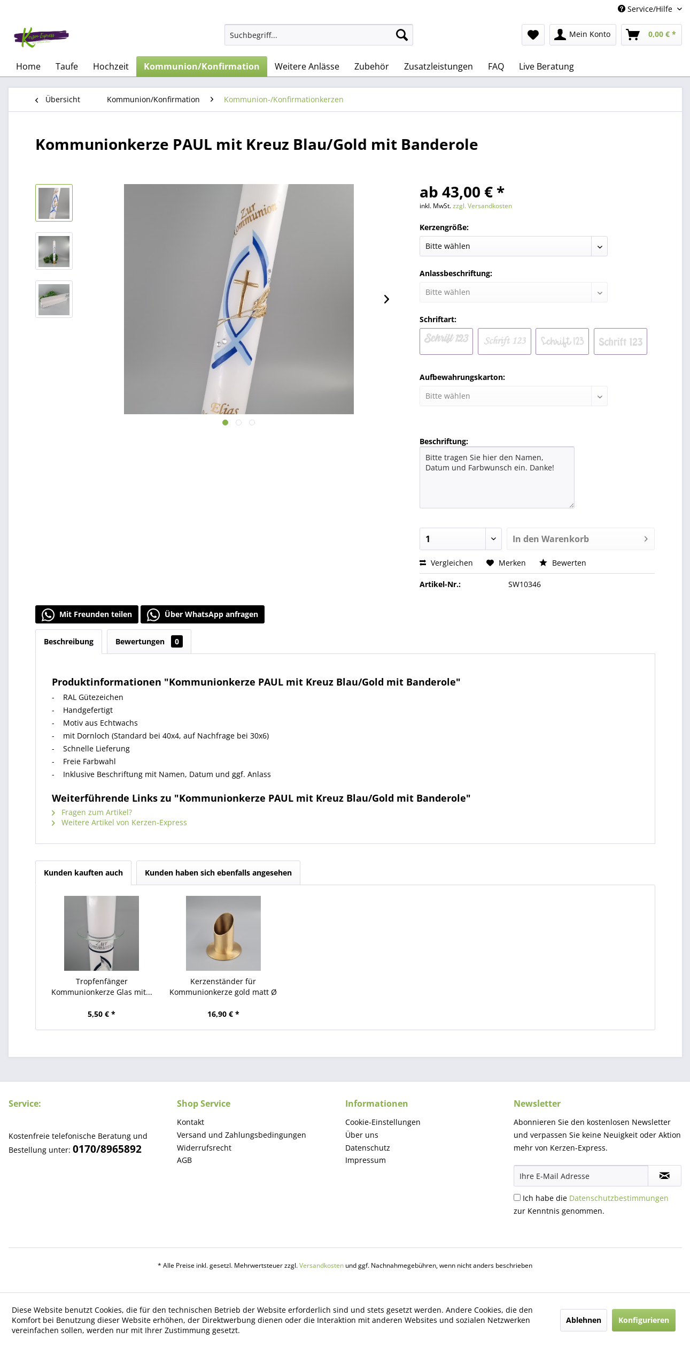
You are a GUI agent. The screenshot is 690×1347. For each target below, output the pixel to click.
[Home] (28, 66)
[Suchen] (402, 34)
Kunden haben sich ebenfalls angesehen (218, 872)
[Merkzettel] (533, 34)
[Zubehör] (372, 66)
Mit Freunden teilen (87, 614)
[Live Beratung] (546, 66)
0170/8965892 (107, 1149)
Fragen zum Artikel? (92, 812)
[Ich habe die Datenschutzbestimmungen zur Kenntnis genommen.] (517, 1197)
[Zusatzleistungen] (438, 66)
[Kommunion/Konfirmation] (201, 66)
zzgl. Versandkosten (482, 205)
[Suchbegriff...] (318, 34)
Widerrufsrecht (204, 1148)
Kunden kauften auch (83, 872)
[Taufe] (67, 66)
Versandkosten (321, 1265)
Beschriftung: (444, 441)
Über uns (361, 1135)
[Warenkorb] (651, 34)
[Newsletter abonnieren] (664, 1175)
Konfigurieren (643, 1320)
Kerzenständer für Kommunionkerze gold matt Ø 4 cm (223, 987)
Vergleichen (446, 563)
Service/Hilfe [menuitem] (646, 9)
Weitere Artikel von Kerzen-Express (119, 822)
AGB (184, 1160)
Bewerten (562, 563)
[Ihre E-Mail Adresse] (581, 1175)
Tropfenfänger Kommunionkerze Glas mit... (101, 986)
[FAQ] (495, 66)
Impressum (365, 1160)
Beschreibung (69, 641)
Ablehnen (583, 1320)
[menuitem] (318, 34)
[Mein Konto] (582, 34)
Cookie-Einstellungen (383, 1122)
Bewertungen (149, 641)
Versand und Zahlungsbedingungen (241, 1135)
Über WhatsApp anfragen (202, 614)
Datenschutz (367, 1148)
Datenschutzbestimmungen (619, 1198)
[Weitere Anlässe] (307, 66)
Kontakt (190, 1122)
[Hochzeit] (111, 66)
